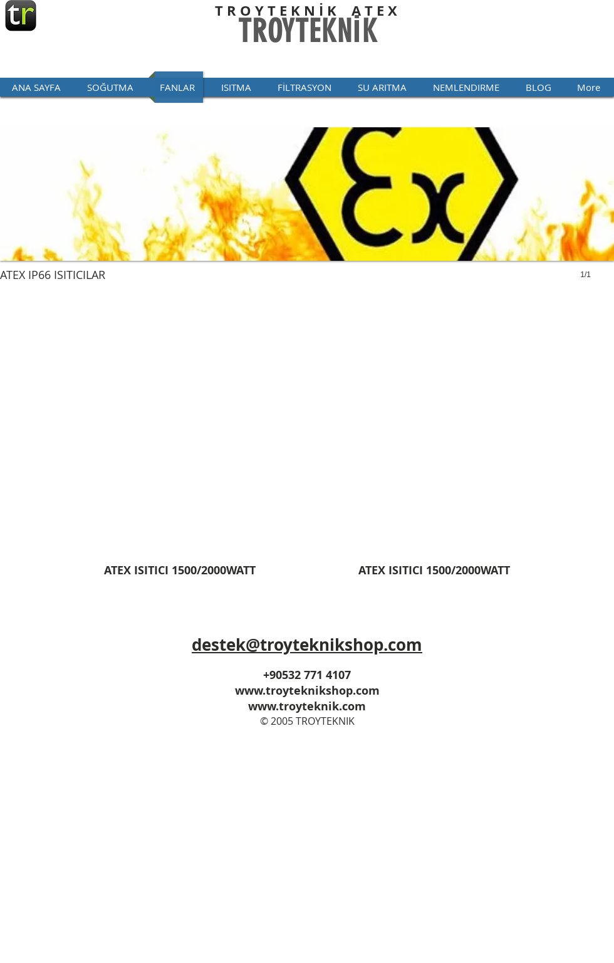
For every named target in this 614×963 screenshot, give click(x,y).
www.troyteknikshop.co (301, 690)
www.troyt (277, 706)
